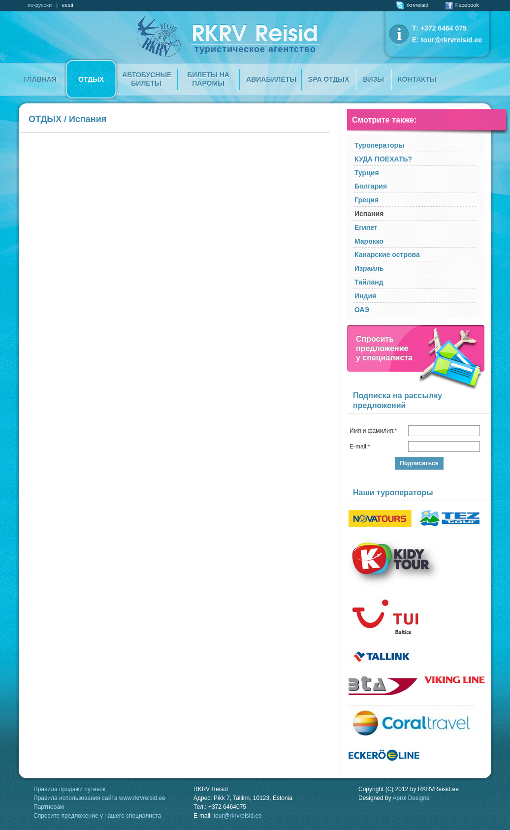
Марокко (368, 241)
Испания (368, 214)
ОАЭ (361, 310)
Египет (366, 227)
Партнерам (48, 806)
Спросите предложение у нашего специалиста (97, 815)
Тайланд (368, 282)
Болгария (370, 186)
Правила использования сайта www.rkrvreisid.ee (99, 798)
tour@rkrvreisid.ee (451, 40)
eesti (67, 5)
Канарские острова (387, 254)
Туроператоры (379, 145)
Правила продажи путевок (69, 789)
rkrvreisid (412, 5)
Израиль (368, 268)
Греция (366, 200)
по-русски (40, 5)
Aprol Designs (410, 798)
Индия (365, 296)
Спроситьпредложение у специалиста (384, 348)
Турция (366, 173)
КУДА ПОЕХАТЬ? (383, 159)
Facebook (462, 5)
